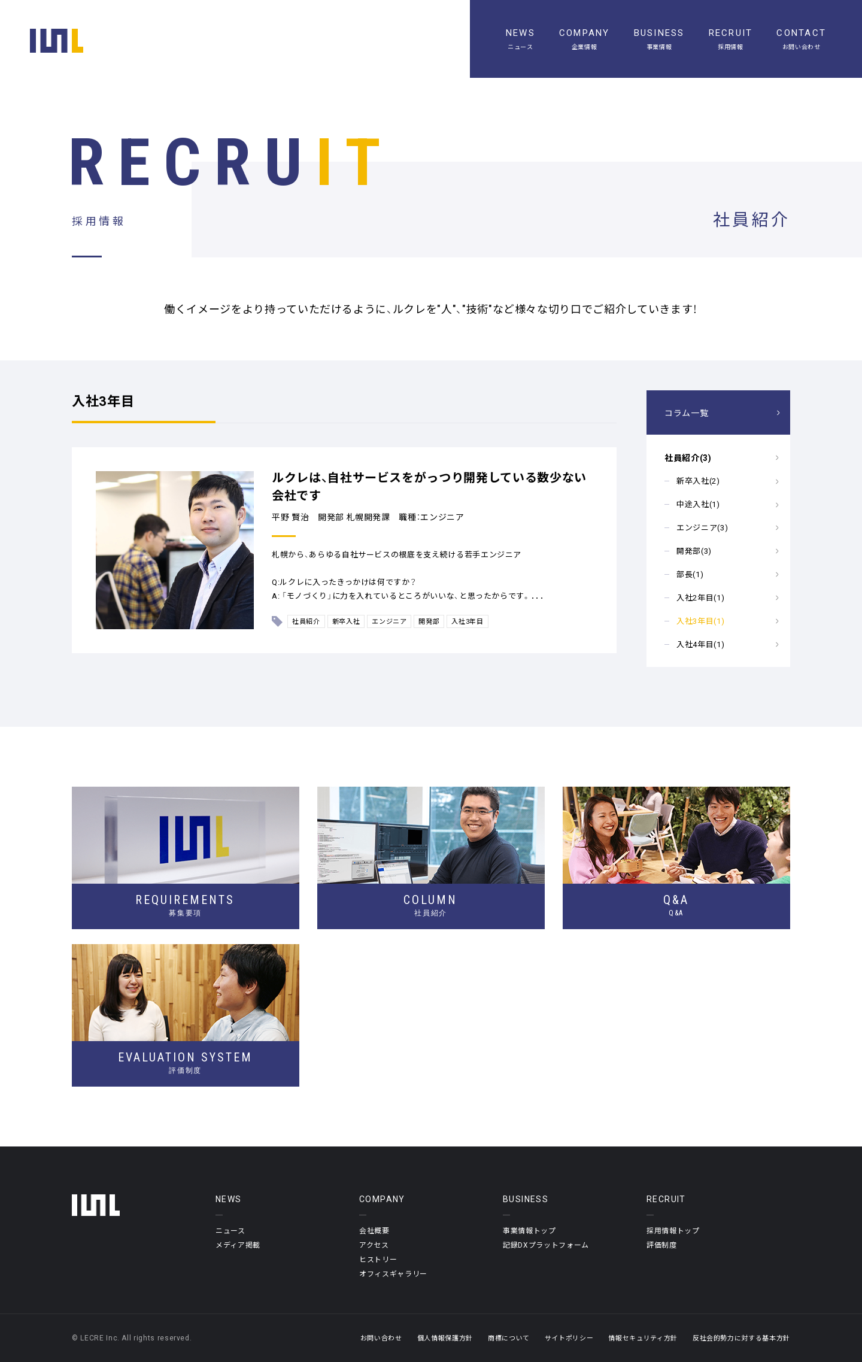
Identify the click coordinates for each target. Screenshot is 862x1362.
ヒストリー (378, 1259)
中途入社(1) (698, 503)
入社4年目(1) (700, 644)
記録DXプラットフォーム (546, 1244)
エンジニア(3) (702, 527)
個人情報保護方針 (445, 1338)
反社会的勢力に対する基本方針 (741, 1338)
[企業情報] (584, 39)
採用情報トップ (673, 1230)
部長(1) (689, 574)
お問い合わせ (381, 1338)
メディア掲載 (238, 1244)
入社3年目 (467, 621)
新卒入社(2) (698, 480)
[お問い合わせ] (801, 39)
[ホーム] (56, 41)
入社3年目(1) (700, 620)
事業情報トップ (529, 1230)
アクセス (374, 1244)
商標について (509, 1338)
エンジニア (389, 621)
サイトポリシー (569, 1338)
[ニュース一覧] (520, 39)
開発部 (428, 621)
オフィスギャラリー (393, 1273)
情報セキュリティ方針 (643, 1338)
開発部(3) (694, 550)
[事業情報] (659, 39)
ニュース (230, 1230)
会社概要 (374, 1230)
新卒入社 (346, 621)
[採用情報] (731, 39)
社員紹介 (306, 621)
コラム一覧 (686, 412)
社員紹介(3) (688, 457)
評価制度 (661, 1244)
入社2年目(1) (700, 597)
